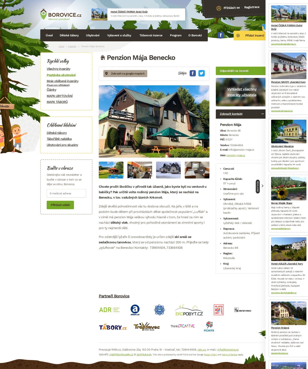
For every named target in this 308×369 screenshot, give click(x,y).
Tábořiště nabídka (59, 139)
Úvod (49, 35)
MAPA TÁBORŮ (57, 102)
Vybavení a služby (119, 35)
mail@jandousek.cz (121, 354)
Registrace (252, 7)
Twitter (201, 73)
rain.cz (202, 349)
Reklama (257, 186)
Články (51, 90)
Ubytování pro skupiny (62, 145)
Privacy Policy (210, 354)
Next (201, 170)
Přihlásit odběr (60, 205)
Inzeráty (72, 46)
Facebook (221, 35)
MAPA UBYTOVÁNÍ (60, 96)
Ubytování (92, 35)
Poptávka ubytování (61, 75)
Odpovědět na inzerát (234, 71)
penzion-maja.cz (235, 155)
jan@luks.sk (144, 354)
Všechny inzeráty (58, 69)
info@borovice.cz (228, 349)
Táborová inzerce (150, 35)
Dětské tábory (69, 35)
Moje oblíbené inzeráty (66, 83)
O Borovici (195, 35)
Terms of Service (229, 354)
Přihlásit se (231, 8)
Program (175, 35)
